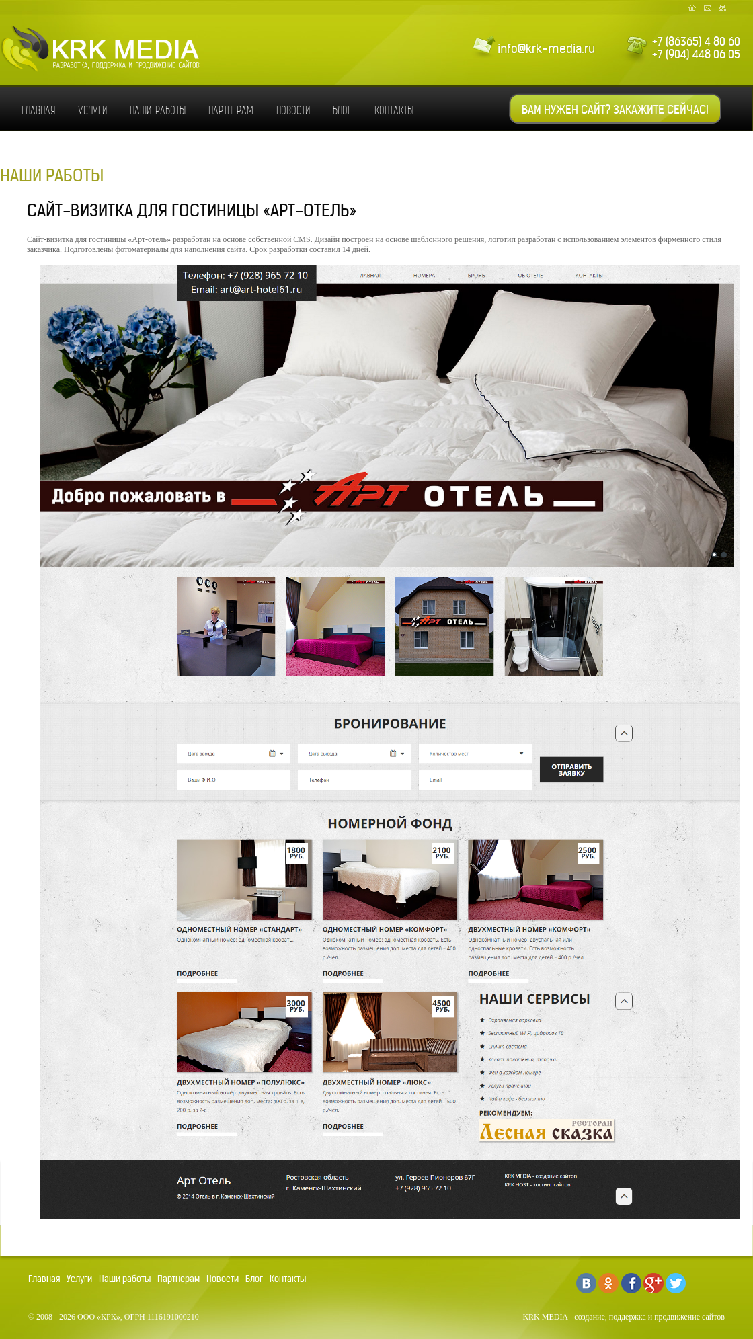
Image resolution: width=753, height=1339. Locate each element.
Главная (38, 110)
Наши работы (158, 110)
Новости (293, 110)
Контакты (393, 110)
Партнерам (230, 110)
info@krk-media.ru (546, 48)
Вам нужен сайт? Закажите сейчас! (615, 109)
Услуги (92, 110)
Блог (342, 110)
